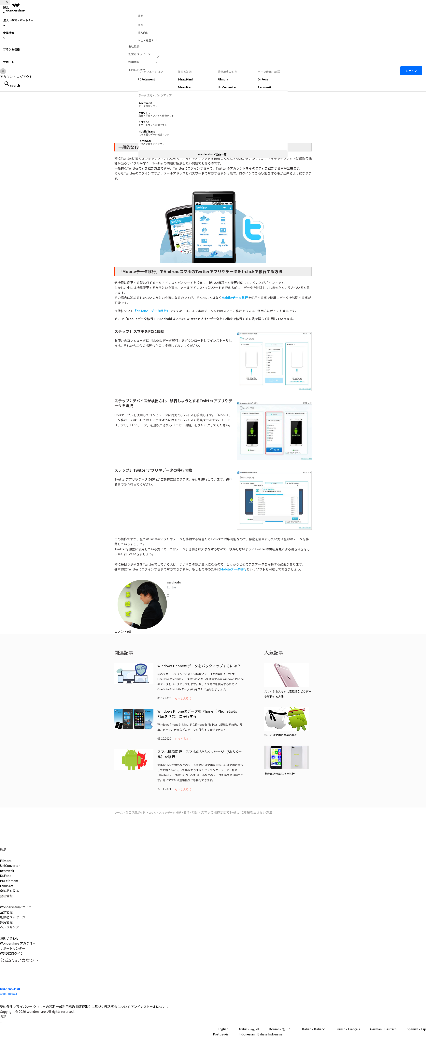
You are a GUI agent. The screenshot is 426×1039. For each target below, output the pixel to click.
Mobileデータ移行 (235, 297)
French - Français (347, 1029)
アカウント (8, 76)
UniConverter (10, 865)
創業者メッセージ (12, 917)
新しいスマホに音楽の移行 (280, 735)
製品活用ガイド (135, 812)
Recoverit (7, 870)
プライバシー (22, 1006)
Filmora (5, 860)
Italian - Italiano (313, 1029)
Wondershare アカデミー (18, 943)
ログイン (411, 71)
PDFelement (9, 880)
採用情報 (6, 922)
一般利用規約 (65, 1006)
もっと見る (182, 698)
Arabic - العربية (248, 1029)
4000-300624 (8, 994)
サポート (8, 62)
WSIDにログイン (12, 953)
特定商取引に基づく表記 (93, 1006)
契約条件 (6, 1006)
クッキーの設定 (44, 1006)
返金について (120, 1006)
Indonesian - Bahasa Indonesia (260, 1034)
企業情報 (6, 912)
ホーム (118, 812)
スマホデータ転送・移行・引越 (178, 812)
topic (152, 812)
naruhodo (174, 582)
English (223, 1029)
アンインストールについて (150, 1006)
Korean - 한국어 (280, 1029)
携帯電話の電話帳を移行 (279, 774)
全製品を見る (9, 890)
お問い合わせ (9, 938)
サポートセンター (12, 948)
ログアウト (24, 76)
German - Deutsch (383, 1029)
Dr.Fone (5, 875)
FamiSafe (6, 885)
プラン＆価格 (11, 49)
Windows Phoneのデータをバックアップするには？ (199, 665)
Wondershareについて (16, 907)
